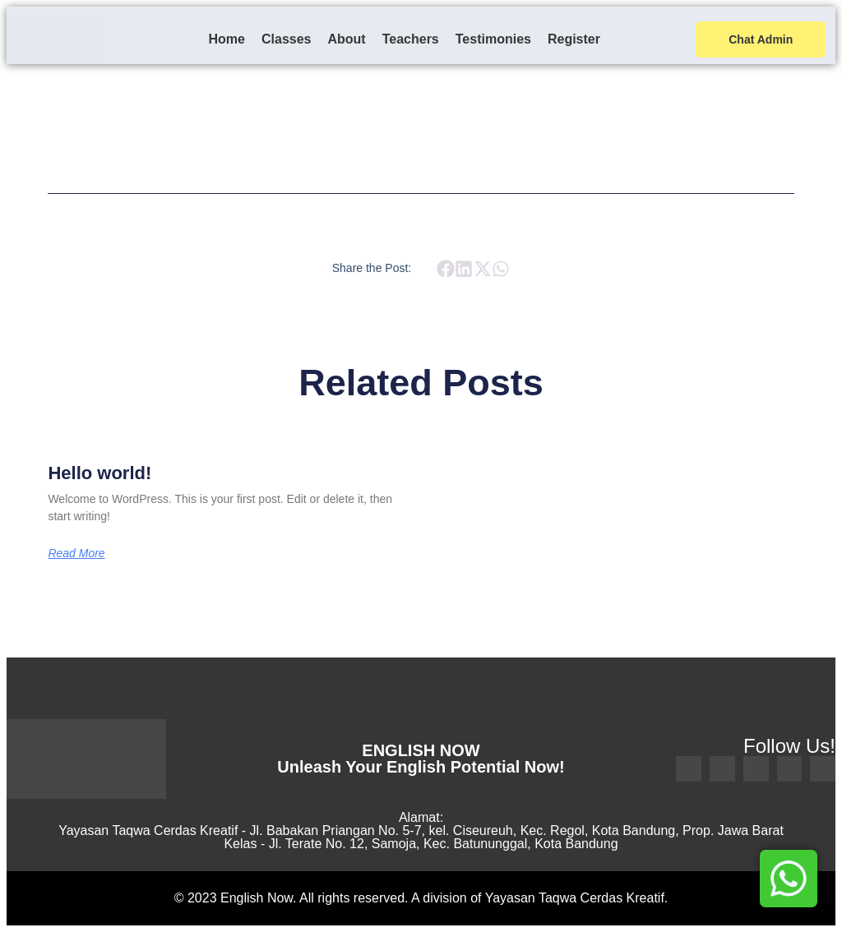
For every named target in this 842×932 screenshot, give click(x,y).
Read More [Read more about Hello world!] (76, 553)
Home (227, 39)
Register (574, 39)
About (346, 39)
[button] (445, 269)
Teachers (410, 39)
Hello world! (99, 473)
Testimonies (493, 39)
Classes (286, 39)
